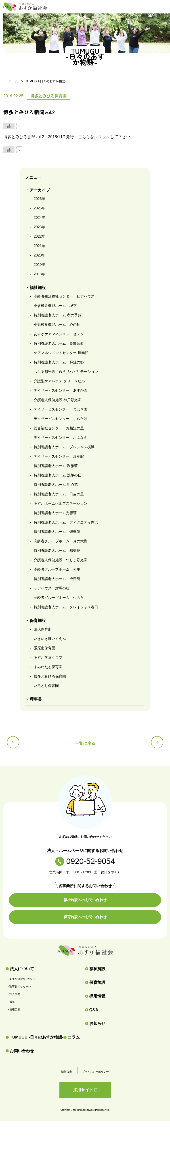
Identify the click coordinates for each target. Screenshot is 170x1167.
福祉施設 (95, 969)
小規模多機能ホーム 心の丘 (57, 324)
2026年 (39, 199)
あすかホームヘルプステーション (60, 503)
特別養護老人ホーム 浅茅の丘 (57, 475)
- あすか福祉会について (22, 978)
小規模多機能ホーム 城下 (55, 306)
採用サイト (85, 1090)
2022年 (39, 236)
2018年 (39, 274)
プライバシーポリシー (95, 1071)
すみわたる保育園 (48, 667)
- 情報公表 (14, 1009)
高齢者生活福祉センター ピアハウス (64, 296)
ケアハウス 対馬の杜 (51, 588)
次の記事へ (157, 742)
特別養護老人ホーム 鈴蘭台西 (59, 343)
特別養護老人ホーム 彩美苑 (57, 550)
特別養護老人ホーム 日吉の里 (59, 494)
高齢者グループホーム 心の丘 (59, 598)
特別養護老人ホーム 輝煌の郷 (59, 362)
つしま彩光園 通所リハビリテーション (66, 372)
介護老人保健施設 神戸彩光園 (57, 400)
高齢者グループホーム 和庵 (57, 569)
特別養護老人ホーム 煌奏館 (57, 532)
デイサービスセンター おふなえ (60, 437)
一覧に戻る (85, 743)
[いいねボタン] (9, 126)
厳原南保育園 (44, 648)
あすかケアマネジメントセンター (60, 334)
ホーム (13, 81)
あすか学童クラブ (48, 657)
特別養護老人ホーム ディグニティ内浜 (66, 522)
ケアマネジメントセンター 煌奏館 (61, 353)
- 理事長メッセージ (19, 986)
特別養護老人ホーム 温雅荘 (56, 466)
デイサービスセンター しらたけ (60, 419)
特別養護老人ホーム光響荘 (55, 513)
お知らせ (95, 1023)
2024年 (39, 217)
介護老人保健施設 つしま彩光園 (60, 560)
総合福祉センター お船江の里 (59, 428)
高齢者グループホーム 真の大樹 (60, 541)
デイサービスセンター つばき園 (60, 409)
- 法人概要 (14, 994)
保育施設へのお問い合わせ (85, 917)
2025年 (39, 208)
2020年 (39, 255)
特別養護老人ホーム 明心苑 (56, 485)
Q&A (91, 1010)
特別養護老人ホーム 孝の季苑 (57, 315)
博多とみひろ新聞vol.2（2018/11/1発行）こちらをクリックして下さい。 (68, 137)
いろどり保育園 (46, 686)
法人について (20, 969)
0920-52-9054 (85, 861)
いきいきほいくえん (50, 639)
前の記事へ (13, 742)
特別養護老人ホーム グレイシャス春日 (66, 607)
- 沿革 (11, 1001)
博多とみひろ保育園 (50, 676)
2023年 (39, 227)
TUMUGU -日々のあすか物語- (34, 1037)
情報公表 (66, 1071)
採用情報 (95, 996)
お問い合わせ (20, 1051)
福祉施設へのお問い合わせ (85, 900)
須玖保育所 (43, 629)
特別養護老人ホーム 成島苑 (57, 579)
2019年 (39, 265)
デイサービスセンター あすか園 (60, 390)
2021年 (39, 246)
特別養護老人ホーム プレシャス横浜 (64, 447)
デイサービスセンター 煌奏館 (59, 456)
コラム (71, 1037)
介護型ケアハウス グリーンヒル (59, 381)
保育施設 (95, 982)
